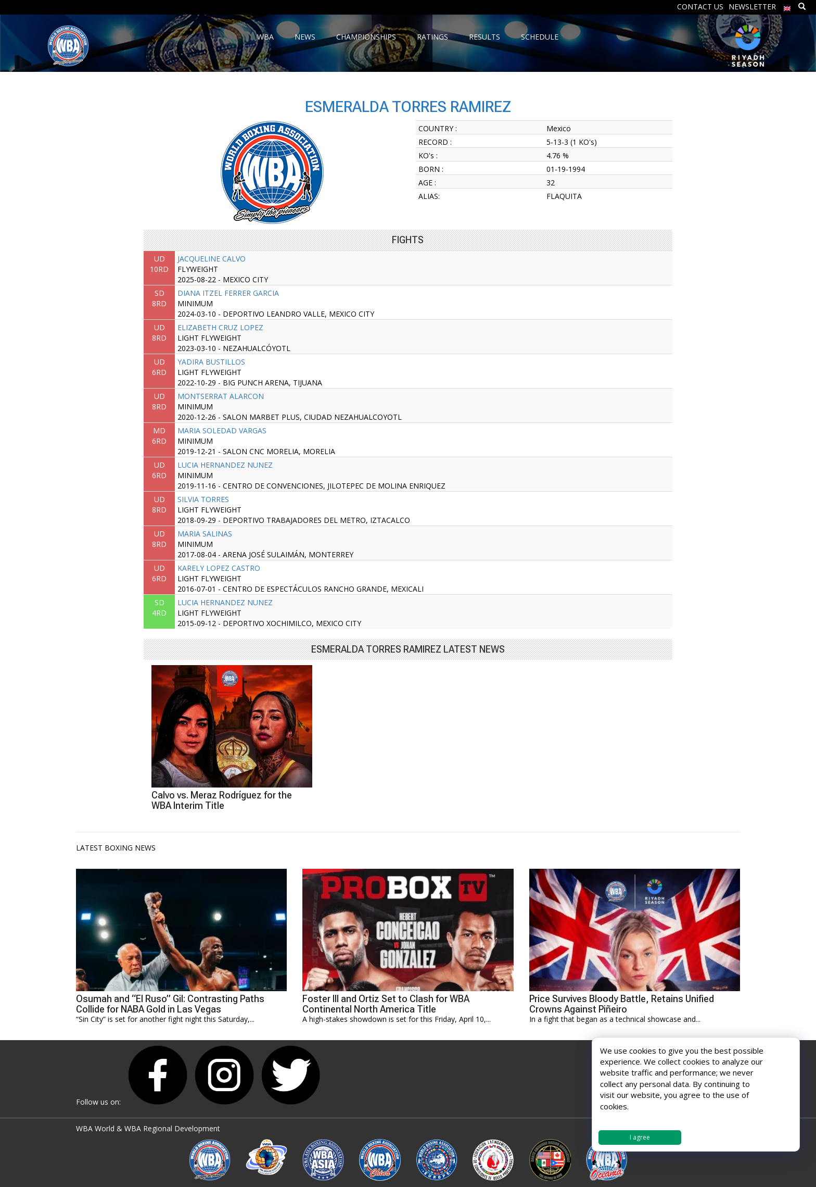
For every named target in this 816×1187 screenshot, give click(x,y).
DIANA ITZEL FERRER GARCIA (228, 293)
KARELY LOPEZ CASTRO (218, 568)
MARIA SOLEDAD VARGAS (221, 430)
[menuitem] (787, 6)
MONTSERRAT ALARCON (220, 396)
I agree (640, 1137)
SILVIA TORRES (203, 499)
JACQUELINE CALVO (211, 259)
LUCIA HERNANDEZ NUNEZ (225, 465)
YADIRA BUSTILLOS (211, 362)
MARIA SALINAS (204, 534)
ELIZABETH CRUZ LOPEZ (220, 327)
